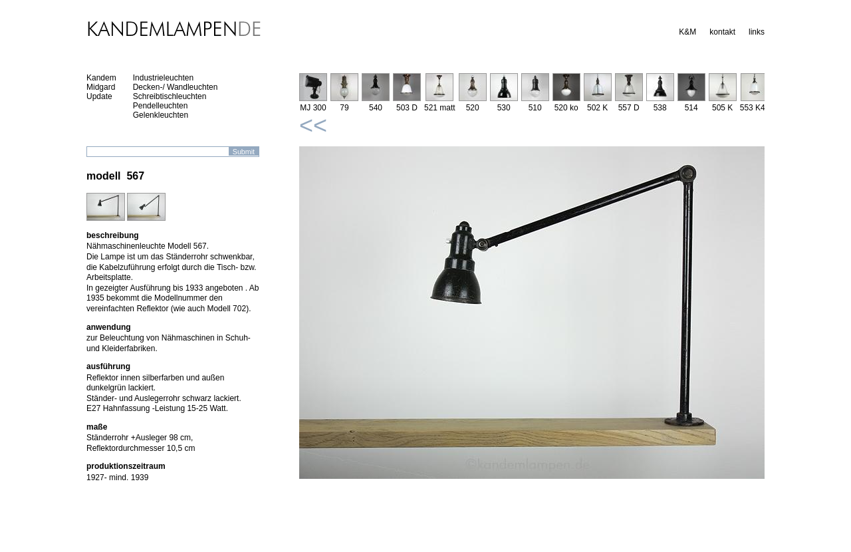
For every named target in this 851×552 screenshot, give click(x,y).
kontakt (722, 32)
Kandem (101, 77)
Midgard (100, 87)
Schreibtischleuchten (170, 96)
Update (99, 96)
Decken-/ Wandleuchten (175, 87)
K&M (687, 32)
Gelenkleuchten (160, 115)
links (757, 32)
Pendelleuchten (160, 105)
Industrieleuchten (163, 77)
